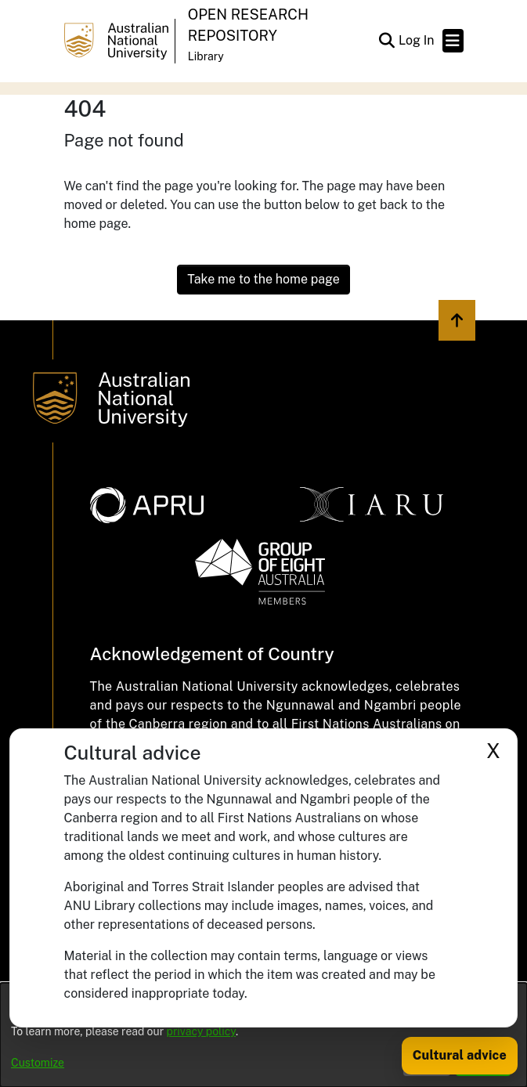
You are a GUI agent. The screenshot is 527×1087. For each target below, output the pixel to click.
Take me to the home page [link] (263, 279)
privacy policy (201, 1031)
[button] (387, 40)
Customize (37, 1062)
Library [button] (206, 56)
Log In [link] (417, 40)
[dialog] (263, 1035)
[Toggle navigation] (453, 40)
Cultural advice (460, 1055)
